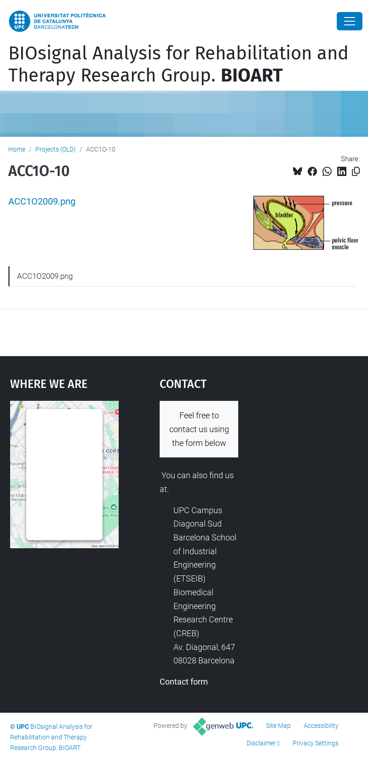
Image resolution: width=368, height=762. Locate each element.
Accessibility (321, 725)
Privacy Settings (316, 743)
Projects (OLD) (55, 149)
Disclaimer (261, 743)
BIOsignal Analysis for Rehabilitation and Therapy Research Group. (178, 64)
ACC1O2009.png (41, 201)
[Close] (349, 21)
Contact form (184, 681)
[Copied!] (356, 171)
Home (16, 149)
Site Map (278, 725)
